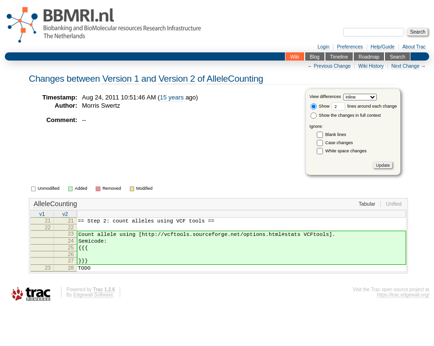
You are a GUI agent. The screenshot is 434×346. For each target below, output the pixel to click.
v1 (42, 214)
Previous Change (332, 66)
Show (320, 106)
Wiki (294, 56)
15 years (172, 97)
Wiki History (371, 66)
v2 (65, 214)
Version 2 (177, 79)
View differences (325, 97)
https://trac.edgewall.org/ (403, 305)
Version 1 (120, 79)
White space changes (346, 150)
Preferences (350, 46)
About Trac (413, 46)
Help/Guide (383, 46)
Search (397, 56)
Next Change (405, 66)
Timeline (339, 56)
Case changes (339, 142)
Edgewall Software (93, 305)
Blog (315, 56)
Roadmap (369, 56)
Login (323, 46)
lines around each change (364, 106)
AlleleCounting (235, 79)
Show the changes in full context (345, 115)
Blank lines (336, 134)
